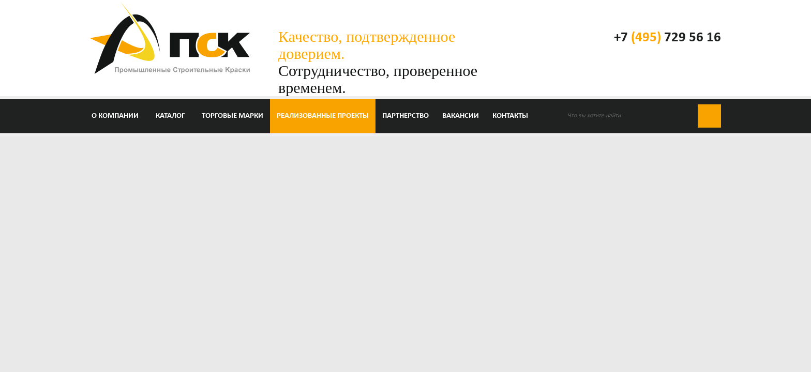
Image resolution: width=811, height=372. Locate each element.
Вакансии (460, 116)
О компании (115, 116)
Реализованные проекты (323, 116)
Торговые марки (232, 116)
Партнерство (405, 116)
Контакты (510, 116)
